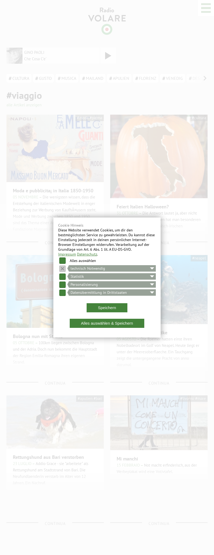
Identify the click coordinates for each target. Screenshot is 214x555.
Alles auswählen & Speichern (107, 323)
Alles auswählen (83, 260)
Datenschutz (87, 254)
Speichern (107, 307)
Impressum (67, 254)
